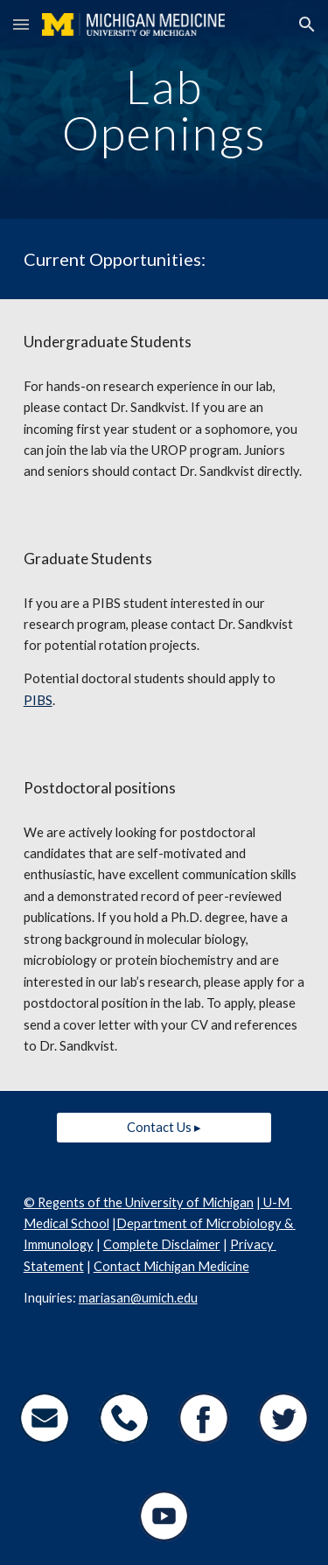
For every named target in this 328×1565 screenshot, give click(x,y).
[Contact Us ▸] (163, 1127)
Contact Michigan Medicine (171, 1266)
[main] (164, 110)
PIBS (38, 700)
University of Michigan (188, 1202)
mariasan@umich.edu (138, 1297)
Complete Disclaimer (161, 1244)
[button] (21, 24)
